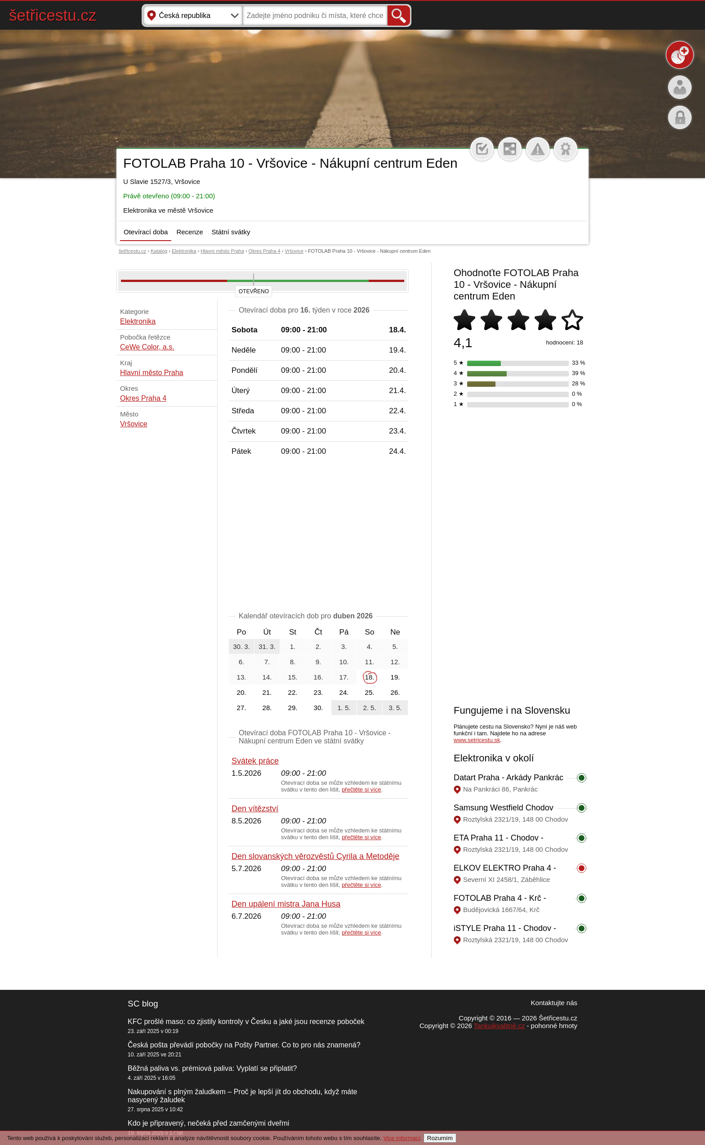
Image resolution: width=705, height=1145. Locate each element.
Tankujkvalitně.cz (499, 1025)
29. (293, 707)
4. (370, 646)
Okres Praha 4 (265, 251)
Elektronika (184, 251)
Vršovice (294, 251)
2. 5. (369, 707)
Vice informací (401, 1138)
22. (293, 692)
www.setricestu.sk (477, 740)
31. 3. (267, 646)
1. (293, 646)
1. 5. (343, 707)
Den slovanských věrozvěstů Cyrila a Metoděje (315, 856)
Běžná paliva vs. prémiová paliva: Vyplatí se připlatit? (212, 1068)
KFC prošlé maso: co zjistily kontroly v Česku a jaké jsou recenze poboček (246, 1021)
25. (370, 692)
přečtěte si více (361, 789)
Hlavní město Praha (222, 251)
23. (318, 692)
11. (370, 662)
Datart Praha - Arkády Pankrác (508, 777)
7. (267, 662)
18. (370, 677)
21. (267, 692)
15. (293, 677)
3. (344, 646)
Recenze (189, 232)
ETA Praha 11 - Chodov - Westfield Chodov (499, 842)
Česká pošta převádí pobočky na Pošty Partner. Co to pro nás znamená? (244, 1045)
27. (241, 707)
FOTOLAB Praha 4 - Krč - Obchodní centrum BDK (500, 903)
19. (395, 677)
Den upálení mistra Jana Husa (286, 903)
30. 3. (241, 646)
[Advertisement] (319, 536)
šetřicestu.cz (53, 15)
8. (293, 662)
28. (267, 707)
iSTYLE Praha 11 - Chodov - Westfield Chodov (505, 933)
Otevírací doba (146, 232)
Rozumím (440, 1138)
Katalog (159, 251)
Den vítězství (255, 808)
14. (267, 677)
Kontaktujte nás (554, 1002)
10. (344, 662)
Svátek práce (255, 760)
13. (241, 677)
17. (344, 677)
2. (318, 646)
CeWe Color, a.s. (147, 347)
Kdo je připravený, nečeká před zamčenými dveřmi (208, 1123)
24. (344, 692)
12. (395, 662)
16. (318, 677)
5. (395, 646)
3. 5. (395, 707)
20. (241, 692)
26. (395, 692)
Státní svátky (231, 232)
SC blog (143, 1003)
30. (318, 707)
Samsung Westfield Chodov (503, 807)
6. (242, 662)
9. (318, 662)
